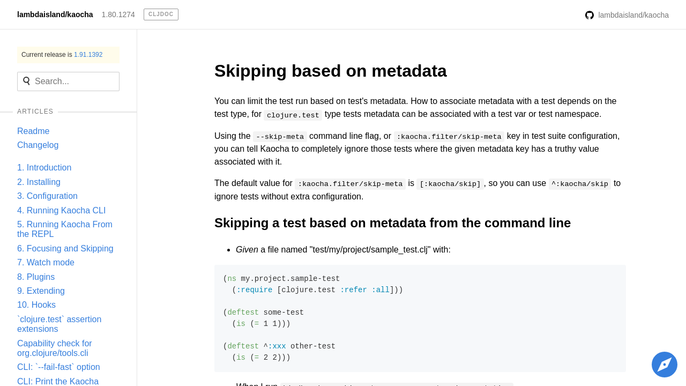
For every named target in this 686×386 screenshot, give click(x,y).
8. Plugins (36, 276)
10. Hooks (36, 304)
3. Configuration (47, 196)
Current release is (61, 54)
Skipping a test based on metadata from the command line (392, 223)
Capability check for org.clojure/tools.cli (54, 348)
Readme (33, 131)
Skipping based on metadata (330, 70)
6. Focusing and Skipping (65, 248)
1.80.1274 (118, 14)
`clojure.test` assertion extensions (59, 324)
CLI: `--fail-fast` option (58, 367)
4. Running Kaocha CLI (61, 210)
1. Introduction (44, 167)
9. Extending (41, 290)
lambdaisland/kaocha (55, 14)
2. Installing (39, 182)
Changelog (37, 145)
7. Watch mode (45, 262)
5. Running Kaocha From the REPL (65, 229)
